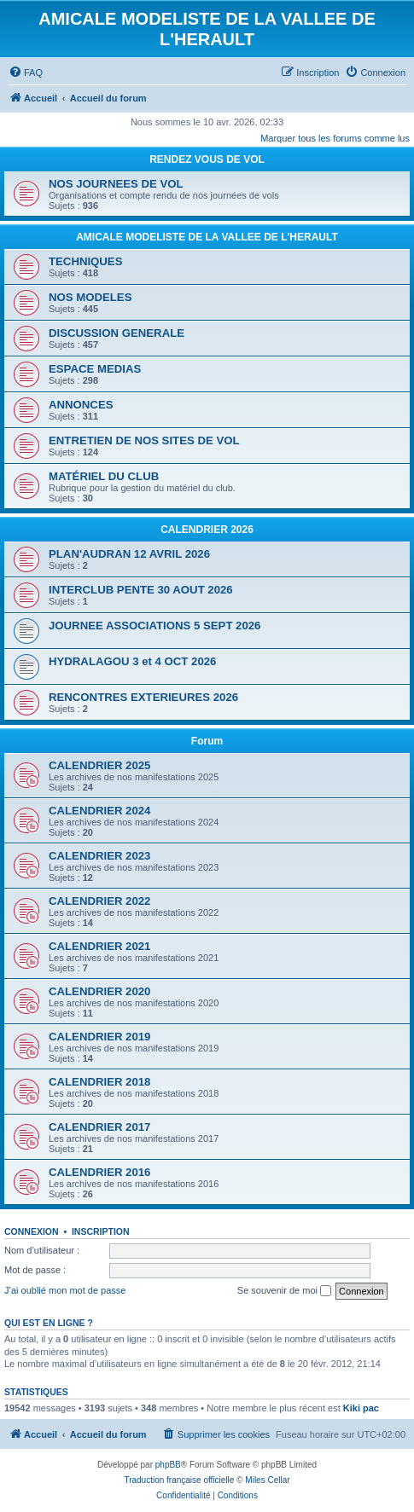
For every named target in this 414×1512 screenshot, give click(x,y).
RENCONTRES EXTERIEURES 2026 (143, 697)
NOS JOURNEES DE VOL (116, 183)
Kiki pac (361, 1408)
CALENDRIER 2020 (99, 991)
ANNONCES (81, 404)
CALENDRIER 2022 (99, 901)
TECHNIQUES (85, 261)
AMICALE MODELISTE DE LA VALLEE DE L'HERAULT (207, 237)
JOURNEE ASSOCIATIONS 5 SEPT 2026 (154, 625)
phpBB (168, 1464)
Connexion (31, 1231)
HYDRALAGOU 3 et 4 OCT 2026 (132, 661)
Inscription (101, 1231)
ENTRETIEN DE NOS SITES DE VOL (144, 440)
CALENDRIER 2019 (99, 1036)
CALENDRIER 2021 (99, 946)
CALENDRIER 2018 (99, 1081)
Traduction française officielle (179, 1480)
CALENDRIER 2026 (207, 530)
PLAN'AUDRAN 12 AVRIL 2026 (129, 553)
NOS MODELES (90, 297)
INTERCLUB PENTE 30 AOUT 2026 (141, 589)
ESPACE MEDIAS (95, 368)
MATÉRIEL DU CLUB (104, 476)
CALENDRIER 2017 (99, 1127)
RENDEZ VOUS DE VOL (207, 159)
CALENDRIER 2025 (99, 765)
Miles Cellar (267, 1480)
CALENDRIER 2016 (99, 1172)
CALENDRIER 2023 (99, 855)
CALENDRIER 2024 (99, 810)
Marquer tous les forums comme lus (335, 138)
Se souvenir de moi (284, 1291)
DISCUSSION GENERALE (116, 333)
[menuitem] (26, 72)
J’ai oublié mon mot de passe (64, 1290)
